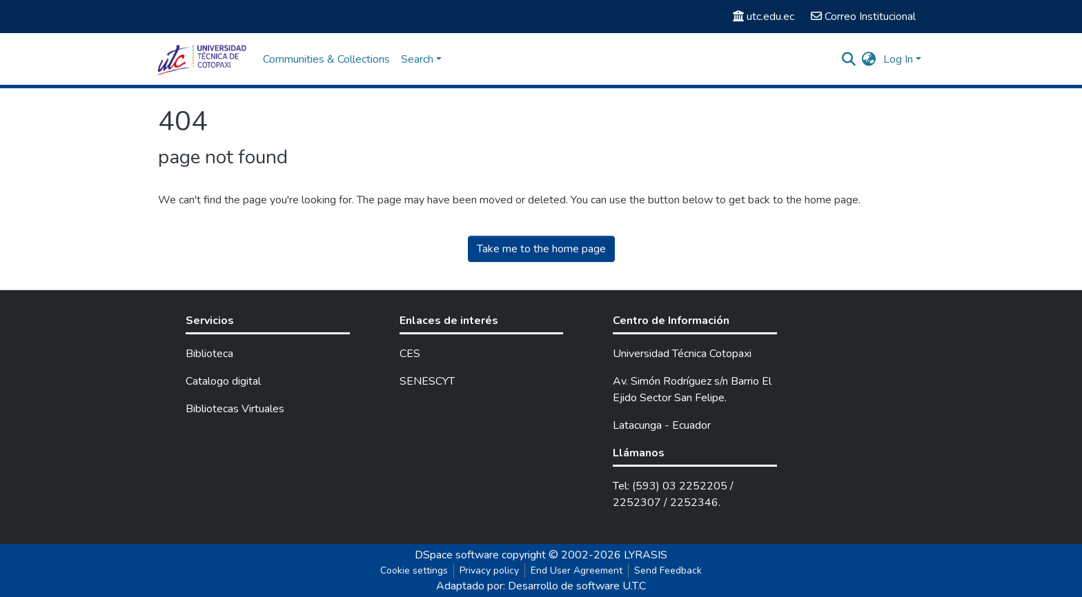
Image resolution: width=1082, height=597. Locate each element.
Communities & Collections (326, 59)
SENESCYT (427, 381)
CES (410, 353)
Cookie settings (414, 570)
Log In (898, 59)
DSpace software (457, 555)
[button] (869, 59)
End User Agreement (576, 570)
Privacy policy (489, 570)
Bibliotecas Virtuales (235, 408)
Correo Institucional (863, 16)
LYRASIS (645, 555)
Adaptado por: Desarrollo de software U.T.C (541, 586)
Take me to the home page (541, 248)
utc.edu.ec (763, 16)
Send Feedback (668, 570)
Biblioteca (209, 353)
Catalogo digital (223, 381)
